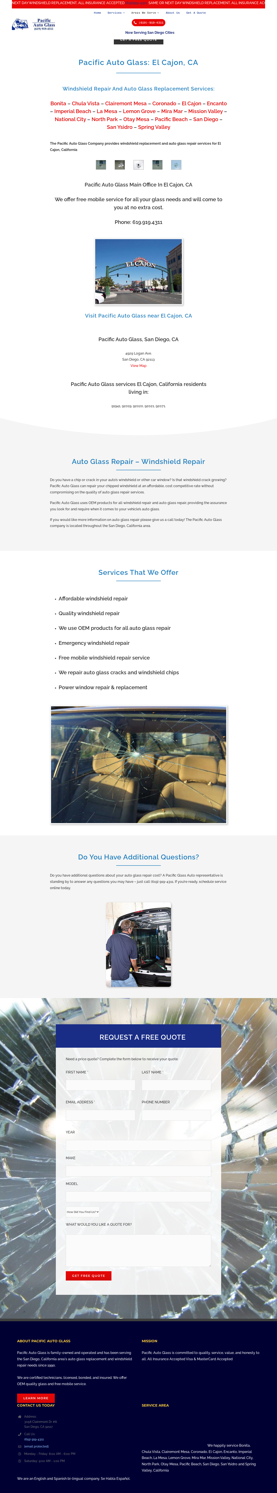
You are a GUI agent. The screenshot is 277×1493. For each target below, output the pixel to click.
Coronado (164, 103)
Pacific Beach (171, 119)
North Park (105, 119)
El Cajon (191, 103)
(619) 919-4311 (34, 1439)
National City (70, 119)
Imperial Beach (72, 111)
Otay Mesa (136, 119)
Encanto (217, 103)
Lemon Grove (139, 111)
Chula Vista (86, 103)
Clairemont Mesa (126, 103)
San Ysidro (119, 127)
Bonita (58, 103)
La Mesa (107, 111)
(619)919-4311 (143, 3)
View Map (138, 366)
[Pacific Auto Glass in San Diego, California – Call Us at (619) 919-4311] (33, 20)
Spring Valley (154, 127)
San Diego (205, 119)
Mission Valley (205, 111)
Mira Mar (172, 111)
